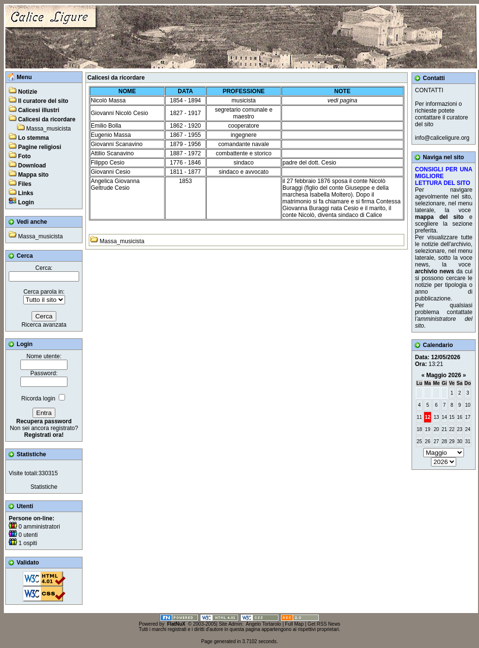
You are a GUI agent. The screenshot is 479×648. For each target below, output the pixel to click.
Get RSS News (324, 624)
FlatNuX (176, 624)
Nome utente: (43, 356)
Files (24, 184)
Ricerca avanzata (43, 324)
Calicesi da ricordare (46, 119)
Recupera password (43, 421)
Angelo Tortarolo (263, 624)
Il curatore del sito (43, 101)
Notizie (27, 91)
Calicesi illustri (38, 110)
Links (25, 193)
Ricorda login (38, 398)
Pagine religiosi (39, 147)
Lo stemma (33, 137)
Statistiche (44, 486)
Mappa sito (33, 174)
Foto (24, 156)
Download (32, 165)
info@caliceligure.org (442, 137)
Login (26, 202)
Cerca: (43, 268)
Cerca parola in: (44, 291)
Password (43, 373)
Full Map (294, 624)
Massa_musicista (48, 128)
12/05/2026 (445, 357)
